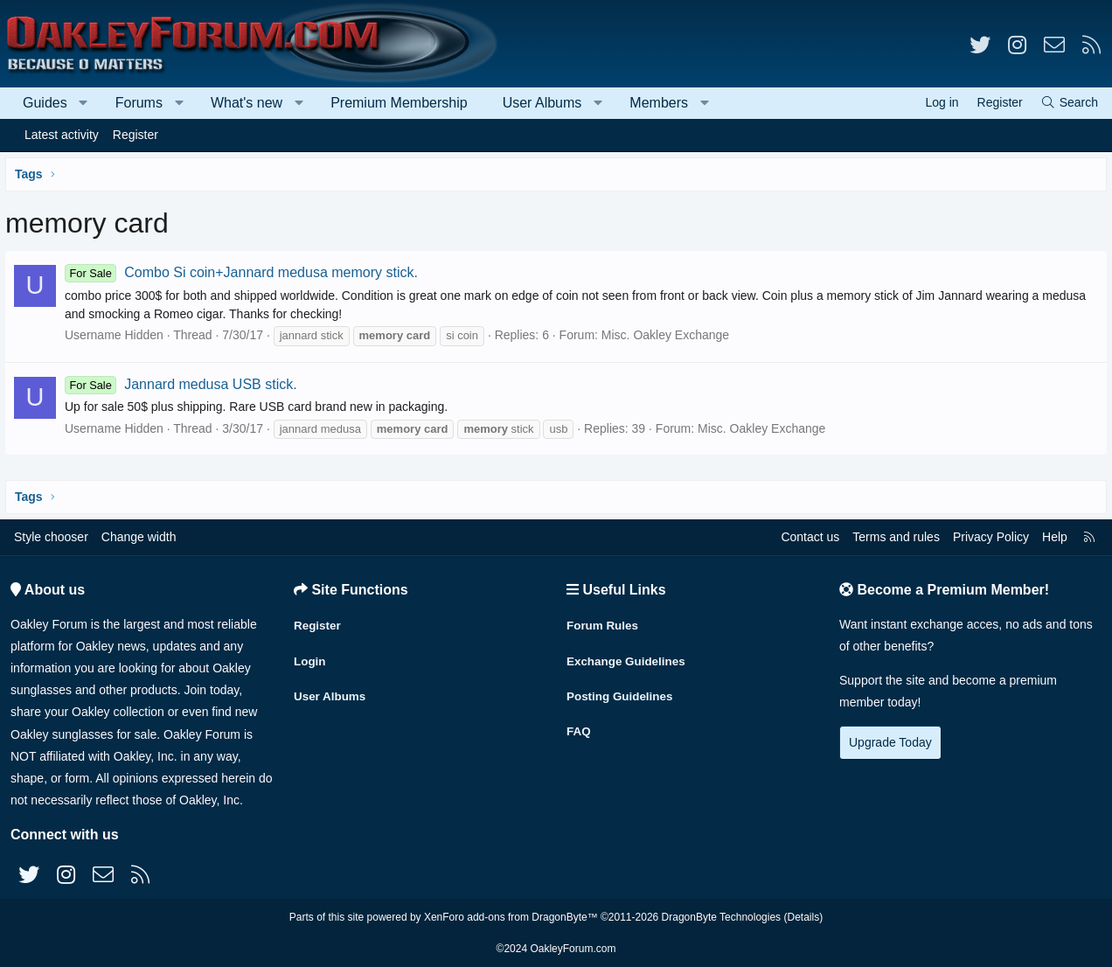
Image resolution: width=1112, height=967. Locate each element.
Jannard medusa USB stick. (184, 384)
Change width (139, 537)
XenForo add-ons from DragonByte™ (511, 917)
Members (658, 102)
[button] (83, 103)
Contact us (810, 537)
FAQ (579, 725)
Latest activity (61, 135)
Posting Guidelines (622, 691)
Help (1054, 537)
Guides (45, 102)
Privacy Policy (991, 537)
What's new (246, 102)
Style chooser (51, 537)
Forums (139, 102)
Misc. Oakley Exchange (669, 335)
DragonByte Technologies (722, 917)
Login (310, 657)
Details (803, 917)
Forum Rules (604, 623)
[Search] (1069, 102)
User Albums (542, 102)
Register (135, 135)
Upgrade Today (890, 742)
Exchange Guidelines (628, 657)
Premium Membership (398, 102)
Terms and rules (896, 537)
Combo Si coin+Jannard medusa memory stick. (244, 272)
